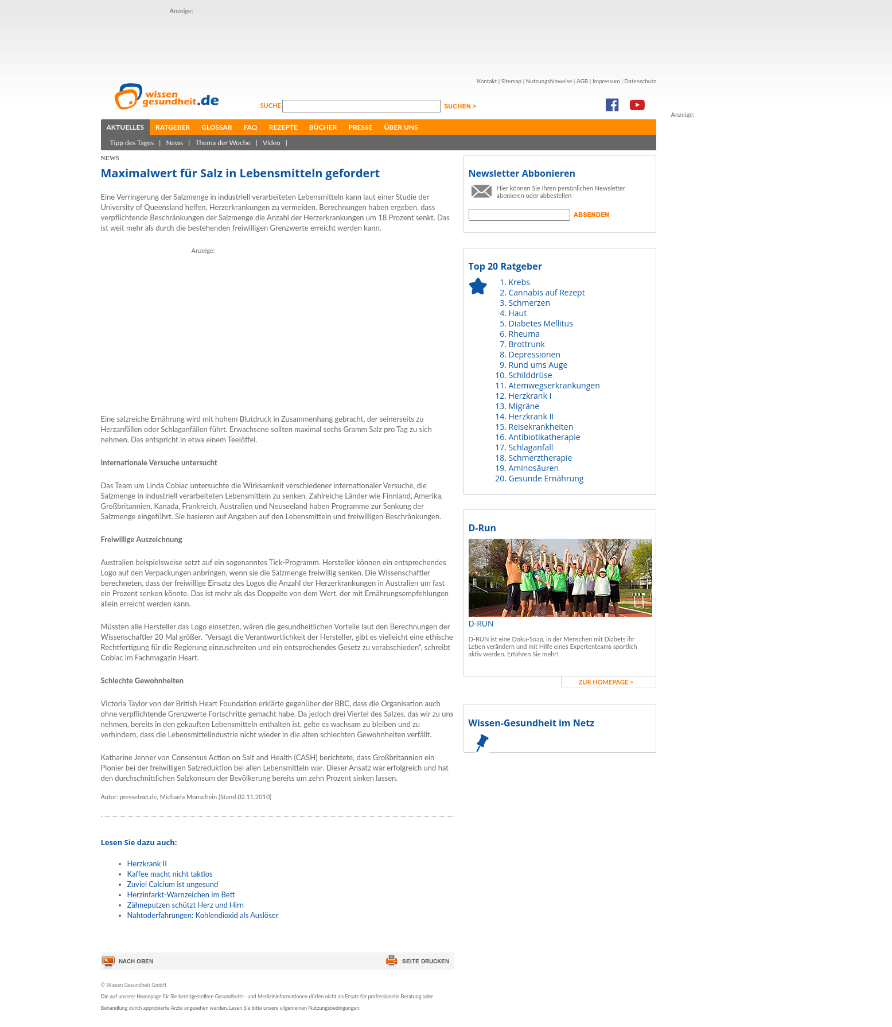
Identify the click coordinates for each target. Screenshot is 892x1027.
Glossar (216, 127)
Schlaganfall (531, 447)
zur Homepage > (606, 682)
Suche (271, 105)
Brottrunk (527, 344)
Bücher (323, 127)
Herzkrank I (530, 395)
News (174, 142)
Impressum (606, 80)
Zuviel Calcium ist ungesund (173, 884)
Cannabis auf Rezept (547, 292)
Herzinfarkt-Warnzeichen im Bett (181, 894)
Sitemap (511, 80)
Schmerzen (530, 302)
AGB (582, 80)
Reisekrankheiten (541, 426)
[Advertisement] (378, 42)
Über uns (401, 127)
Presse (360, 127)
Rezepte (283, 127)
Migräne (524, 405)
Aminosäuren (534, 467)
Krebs (519, 282)
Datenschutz (640, 80)
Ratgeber (172, 127)
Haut (518, 313)
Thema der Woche (222, 142)
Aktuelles (126, 127)
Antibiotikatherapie (545, 436)
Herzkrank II (147, 863)
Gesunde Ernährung (546, 478)
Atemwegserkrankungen (554, 385)
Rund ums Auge (538, 364)
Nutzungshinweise (549, 80)
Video (272, 142)
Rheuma (524, 333)
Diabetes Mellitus (541, 323)
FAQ (251, 127)
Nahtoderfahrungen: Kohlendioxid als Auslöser (203, 915)
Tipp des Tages (132, 142)
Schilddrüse (530, 374)
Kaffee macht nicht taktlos (170, 873)
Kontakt (487, 80)
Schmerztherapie (540, 457)
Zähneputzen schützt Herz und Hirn (185, 904)
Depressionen (535, 354)
